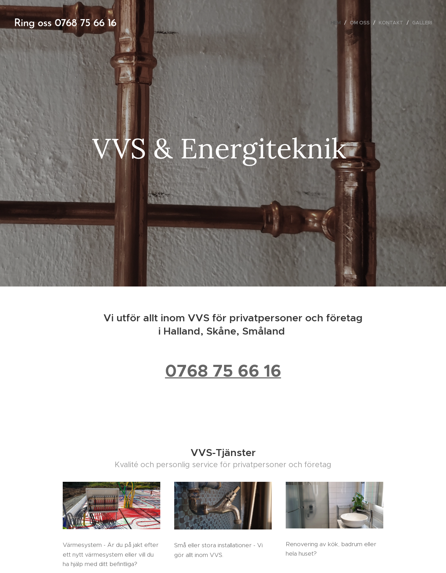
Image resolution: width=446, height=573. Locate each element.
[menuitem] (337, 22)
